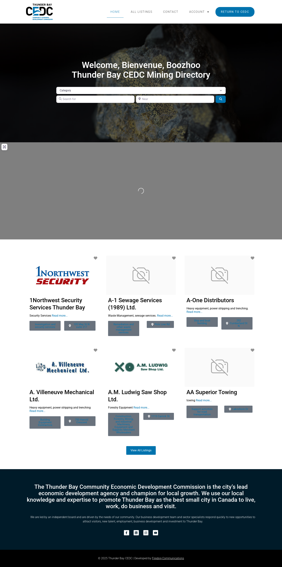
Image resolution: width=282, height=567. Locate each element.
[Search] (221, 99)
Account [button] (199, 12)
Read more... (60, 315)
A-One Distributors (210, 300)
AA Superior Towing (212, 392)
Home (115, 11)
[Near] (175, 99)
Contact (170, 11)
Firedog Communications (168, 558)
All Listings (141, 11)
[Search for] (95, 99)
